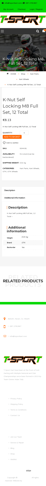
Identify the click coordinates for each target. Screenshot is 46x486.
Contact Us (15, 415)
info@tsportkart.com (18, 336)
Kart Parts (34, 74)
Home (13, 74)
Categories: (8, 168)
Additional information (14, 198)
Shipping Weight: (11, 163)
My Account (8, 9)
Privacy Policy (16, 399)
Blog (12, 448)
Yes (23, 247)
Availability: (9, 154)
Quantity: (7, 133)
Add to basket (12, 137)
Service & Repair (17, 443)
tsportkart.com (24, 478)
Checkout (22, 9)
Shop (23, 74)
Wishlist (13, 459)
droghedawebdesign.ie (32, 481)
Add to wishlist (10, 143)
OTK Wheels (12, 171)
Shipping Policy (16, 404)
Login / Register (36, 9)
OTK (5, 171)
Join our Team (16, 437)
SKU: (5, 148)
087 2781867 (15, 326)
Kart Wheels (24, 79)
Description (9, 190)
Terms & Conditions (18, 410)
